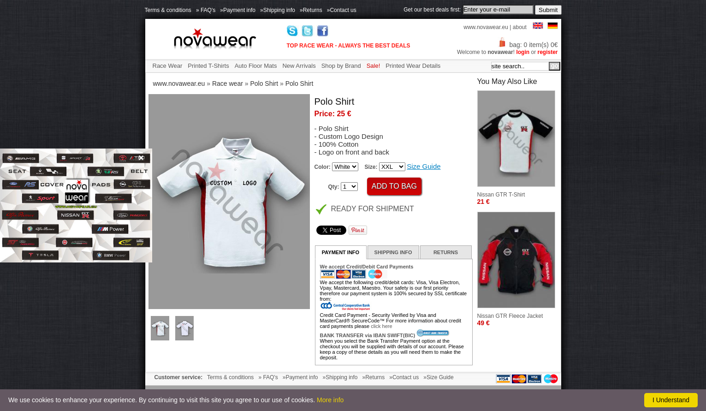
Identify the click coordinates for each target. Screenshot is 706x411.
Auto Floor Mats (256, 65)
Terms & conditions (168, 10)
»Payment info (237, 10)
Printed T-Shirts (208, 65)
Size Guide (423, 166)
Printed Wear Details (413, 65)
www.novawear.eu (485, 27)
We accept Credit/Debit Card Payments (367, 266)
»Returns (311, 10)
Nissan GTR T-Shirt (501, 194)
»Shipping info (277, 10)
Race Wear (168, 65)
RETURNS (445, 252)
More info (330, 400)
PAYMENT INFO (340, 252)
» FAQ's (205, 10)
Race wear (227, 83)
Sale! (373, 65)
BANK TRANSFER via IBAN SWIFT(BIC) (367, 335)
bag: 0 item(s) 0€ (528, 44)
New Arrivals (298, 65)
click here (381, 326)
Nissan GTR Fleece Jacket (510, 316)
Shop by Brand (341, 65)
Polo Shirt (264, 83)
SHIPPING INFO (393, 252)
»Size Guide (438, 377)
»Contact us (341, 10)
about (520, 27)
